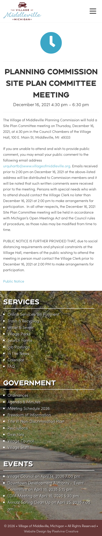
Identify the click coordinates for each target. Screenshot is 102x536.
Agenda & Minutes (24, 402)
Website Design (35, 531)
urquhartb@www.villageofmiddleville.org (36, 165)
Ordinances (18, 395)
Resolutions (18, 428)
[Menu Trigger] (93, 10)
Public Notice (13, 281)
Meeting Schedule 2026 (29, 408)
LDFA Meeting (20, 495)
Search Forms (20, 340)
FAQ (11, 366)
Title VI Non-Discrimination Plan (36, 421)
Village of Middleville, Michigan (50, 15)
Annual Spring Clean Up (29, 502)
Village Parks (19, 333)
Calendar (16, 359)
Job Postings (19, 347)
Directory (16, 434)
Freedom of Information (29, 414)
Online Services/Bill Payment (33, 314)
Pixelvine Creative (65, 531)
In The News (18, 353)
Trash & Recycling (23, 321)
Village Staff (18, 447)
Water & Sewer (21, 327)
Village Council (21, 440)
